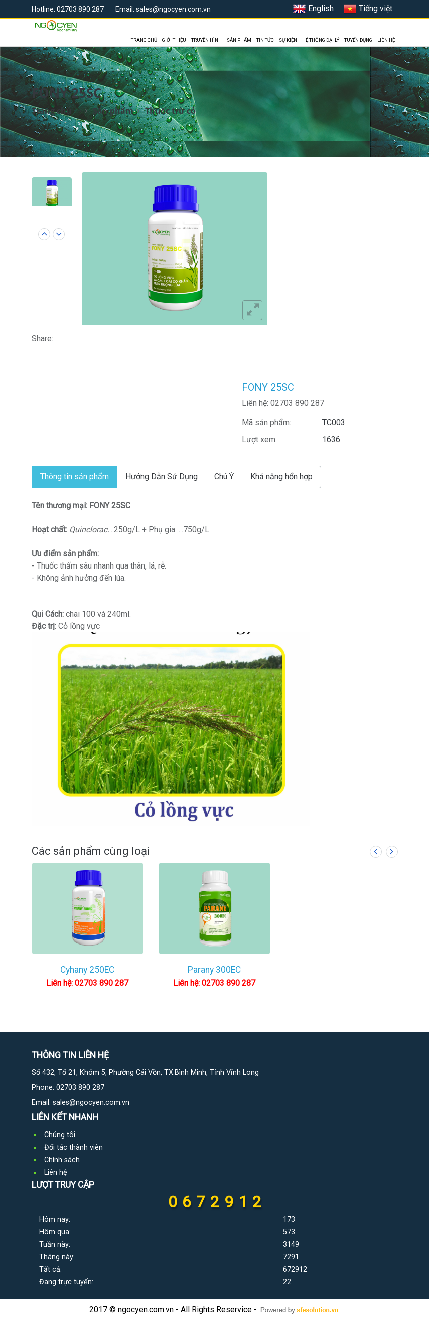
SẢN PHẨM (239, 40)
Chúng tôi (59, 1134)
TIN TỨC (265, 40)
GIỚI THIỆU (174, 40)
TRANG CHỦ (144, 40)
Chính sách (62, 1160)
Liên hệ (55, 1172)
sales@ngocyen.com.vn (91, 1102)
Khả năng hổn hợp (281, 476)
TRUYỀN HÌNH (206, 40)
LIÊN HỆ (386, 40)
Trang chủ (52, 110)
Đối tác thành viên (73, 1147)
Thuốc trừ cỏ (170, 110)
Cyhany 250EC (87, 970)
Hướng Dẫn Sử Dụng (161, 476)
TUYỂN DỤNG (358, 40)
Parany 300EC (214, 970)
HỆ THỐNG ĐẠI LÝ (320, 40)
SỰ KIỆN (288, 40)
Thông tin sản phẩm (74, 476)
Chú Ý (224, 476)
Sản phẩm (113, 110)
